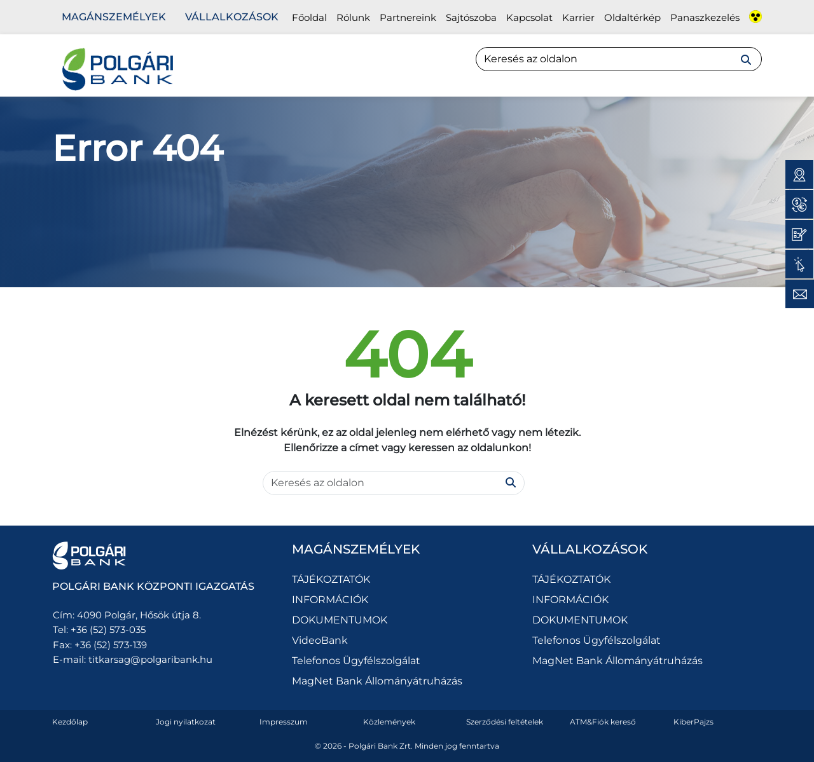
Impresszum (283, 721)
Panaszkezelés (705, 17)
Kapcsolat (529, 17)
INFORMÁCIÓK (330, 600)
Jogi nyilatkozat (186, 721)
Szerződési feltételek (504, 721)
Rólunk (353, 17)
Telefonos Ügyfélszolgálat (356, 661)
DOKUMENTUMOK (339, 620)
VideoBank (320, 640)
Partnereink (408, 17)
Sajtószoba (471, 17)
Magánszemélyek (114, 17)
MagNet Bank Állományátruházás (377, 681)
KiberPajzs (693, 721)
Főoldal (309, 17)
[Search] (619, 59)
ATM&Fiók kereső (603, 721)
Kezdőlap (70, 721)
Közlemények (389, 721)
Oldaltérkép (632, 17)
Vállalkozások (232, 17)
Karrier (578, 17)
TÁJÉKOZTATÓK (331, 579)
